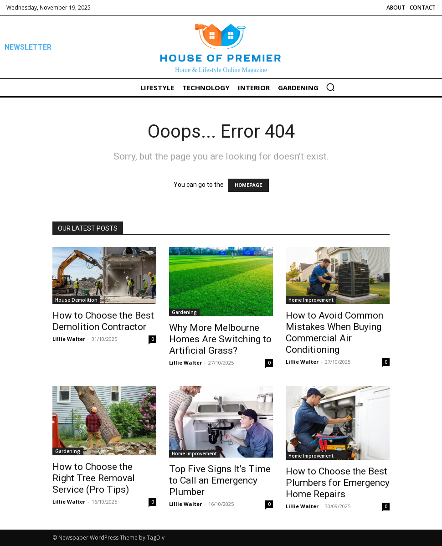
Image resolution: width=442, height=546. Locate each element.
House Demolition (76, 300)
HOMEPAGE (248, 185)
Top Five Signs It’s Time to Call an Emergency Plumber (220, 480)
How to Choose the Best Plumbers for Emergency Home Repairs (338, 483)
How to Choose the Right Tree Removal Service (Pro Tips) (93, 478)
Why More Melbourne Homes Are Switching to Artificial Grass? (220, 339)
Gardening (184, 312)
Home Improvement (311, 300)
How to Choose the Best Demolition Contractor (103, 321)
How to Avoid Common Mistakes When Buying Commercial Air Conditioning (334, 332)
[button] (330, 87)
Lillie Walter (68, 338)
